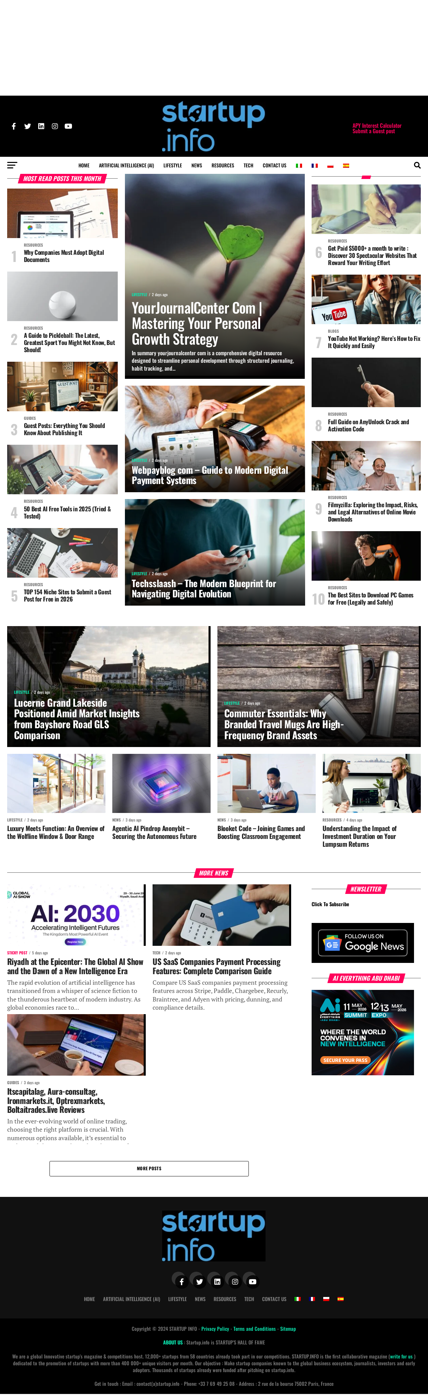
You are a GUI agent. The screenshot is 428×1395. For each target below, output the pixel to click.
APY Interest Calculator (377, 125)
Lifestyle (172, 165)
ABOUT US (173, 1342)
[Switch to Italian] (299, 165)
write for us (401, 1357)
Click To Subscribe (330, 904)
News (196, 165)
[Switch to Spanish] (346, 165)
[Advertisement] (214, 48)
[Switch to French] (315, 165)
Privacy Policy (215, 1329)
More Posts (149, 1169)
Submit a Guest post (374, 131)
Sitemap (288, 1329)
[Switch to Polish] (330, 165)
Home (84, 165)
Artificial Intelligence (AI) (126, 165)
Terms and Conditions (255, 1329)
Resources (223, 165)
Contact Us (274, 165)
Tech (248, 165)
